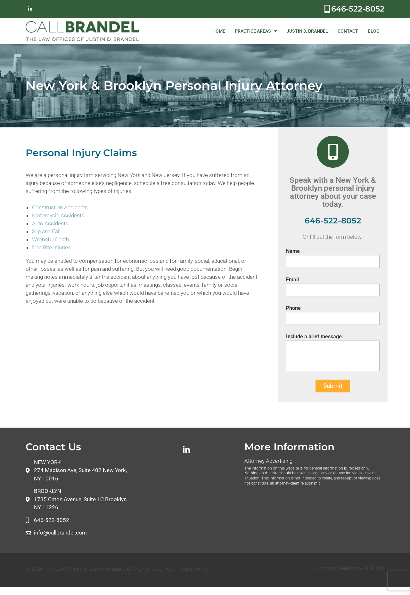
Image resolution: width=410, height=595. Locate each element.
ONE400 (374, 568)
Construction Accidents (60, 207)
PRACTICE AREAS (256, 31)
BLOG (374, 31)
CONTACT (348, 31)
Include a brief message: (314, 337)
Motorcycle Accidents (58, 215)
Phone (293, 308)
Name (293, 251)
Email (292, 280)
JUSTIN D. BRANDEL (307, 31)
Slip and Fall (46, 231)
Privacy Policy (191, 569)
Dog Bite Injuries (51, 247)
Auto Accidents (50, 223)
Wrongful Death (50, 239)
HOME (218, 31)
